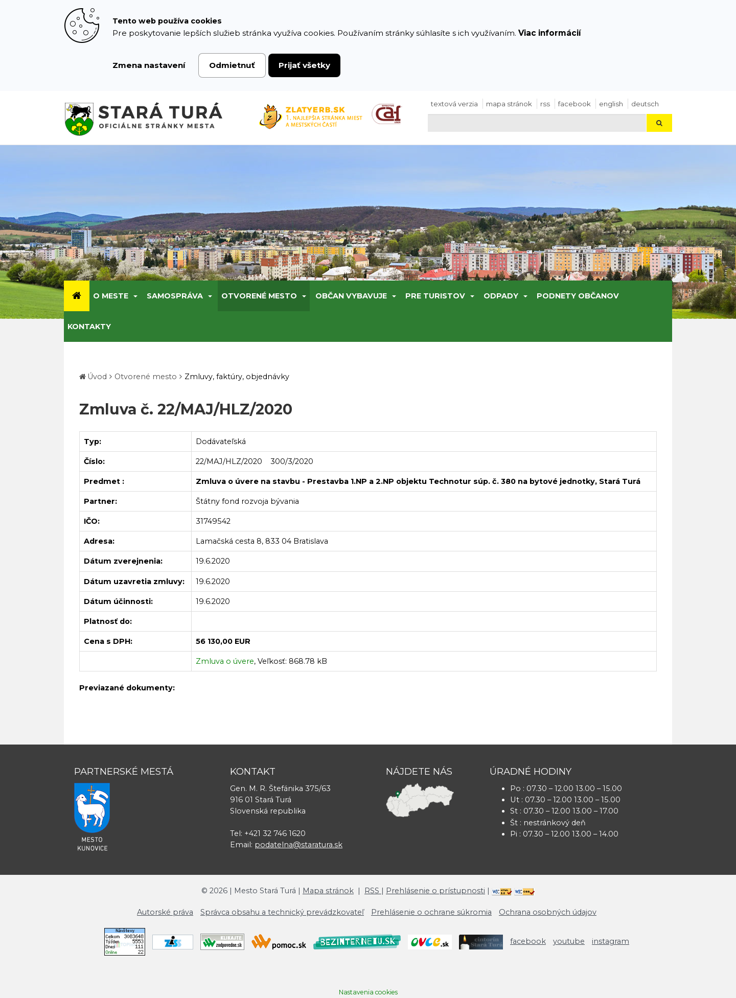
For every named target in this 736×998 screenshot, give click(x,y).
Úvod (97, 376)
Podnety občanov (578, 295)
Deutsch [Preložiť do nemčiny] (645, 104)
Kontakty (89, 326)
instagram (610, 941)
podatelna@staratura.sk (298, 844)
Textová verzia (454, 104)
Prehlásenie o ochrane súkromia (431, 912)
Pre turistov (435, 295)
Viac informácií (549, 33)
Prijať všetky (304, 65)
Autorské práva (165, 912)
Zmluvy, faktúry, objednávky (237, 376)
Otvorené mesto (259, 295)
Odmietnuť (232, 65)
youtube (569, 941)
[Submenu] (134, 296)
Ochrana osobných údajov (547, 912)
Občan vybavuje (351, 295)
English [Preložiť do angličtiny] (611, 104)
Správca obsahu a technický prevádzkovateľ (282, 912)
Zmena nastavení (149, 65)
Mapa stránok (509, 104)
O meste (110, 295)
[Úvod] (76, 296)
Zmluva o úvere (225, 661)
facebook (574, 104)
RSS (545, 104)
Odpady (501, 295)
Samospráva (175, 295)
